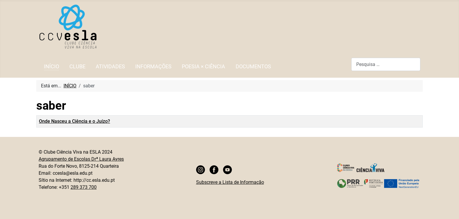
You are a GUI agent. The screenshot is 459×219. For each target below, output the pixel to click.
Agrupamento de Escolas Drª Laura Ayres (81, 159)
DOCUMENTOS (253, 66)
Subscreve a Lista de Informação (230, 182)
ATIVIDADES (110, 66)
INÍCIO (51, 66)
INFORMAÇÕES (153, 66)
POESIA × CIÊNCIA (203, 66)
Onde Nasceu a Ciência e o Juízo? (74, 121)
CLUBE (77, 66)
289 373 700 (84, 187)
